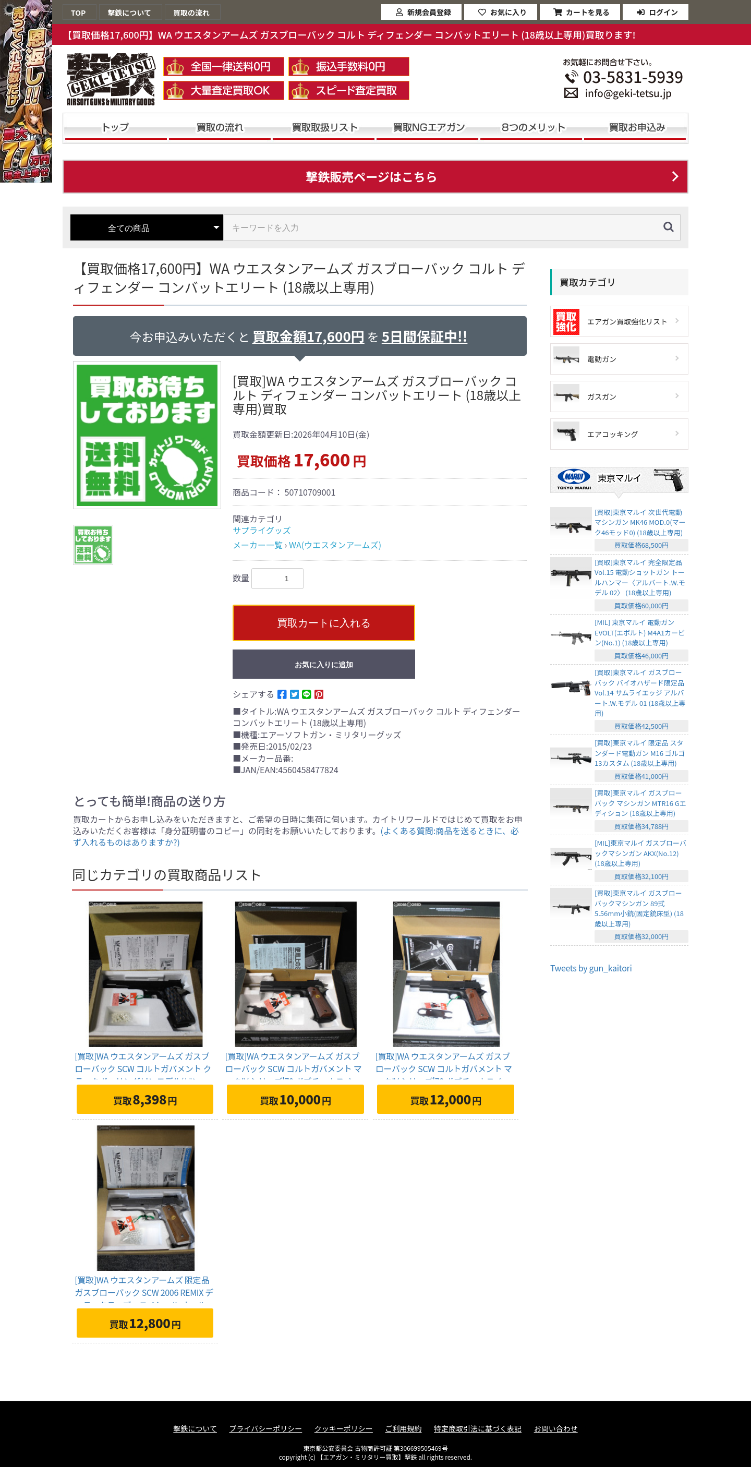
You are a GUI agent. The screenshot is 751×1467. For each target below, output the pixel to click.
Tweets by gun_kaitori (591, 967)
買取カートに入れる (324, 623)
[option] (148, 435)
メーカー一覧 (258, 544)
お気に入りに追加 (324, 664)
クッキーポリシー (343, 1429)
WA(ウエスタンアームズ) (335, 544)
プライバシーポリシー (265, 1429)
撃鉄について (195, 1429)
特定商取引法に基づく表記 (478, 1429)
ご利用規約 (403, 1429)
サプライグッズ (262, 530)
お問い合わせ (556, 1429)
